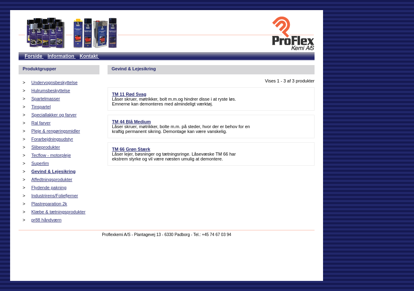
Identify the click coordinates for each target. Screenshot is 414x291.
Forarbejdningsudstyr (52, 139)
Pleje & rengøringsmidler (55, 131)
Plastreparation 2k (49, 203)
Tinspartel (41, 106)
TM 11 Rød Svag (129, 94)
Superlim (40, 163)
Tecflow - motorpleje (51, 155)
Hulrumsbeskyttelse (50, 90)
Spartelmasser (45, 98)
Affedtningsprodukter (51, 179)
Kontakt (89, 56)
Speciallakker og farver (53, 114)
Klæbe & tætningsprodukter (58, 211)
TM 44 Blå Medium (131, 121)
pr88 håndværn (46, 219)
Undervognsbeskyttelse (54, 82)
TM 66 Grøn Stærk (131, 149)
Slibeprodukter (45, 147)
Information (62, 56)
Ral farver (41, 122)
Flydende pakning (48, 187)
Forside (34, 56)
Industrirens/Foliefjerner (54, 195)
